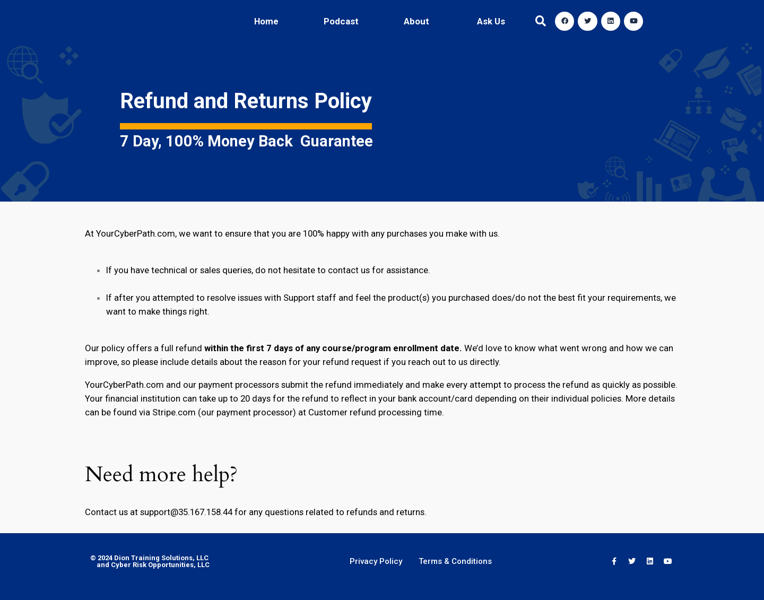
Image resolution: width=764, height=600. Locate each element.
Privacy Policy (376, 561)
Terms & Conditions (455, 561)
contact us (349, 270)
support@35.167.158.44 (186, 512)
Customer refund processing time (375, 412)
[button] (541, 21)
